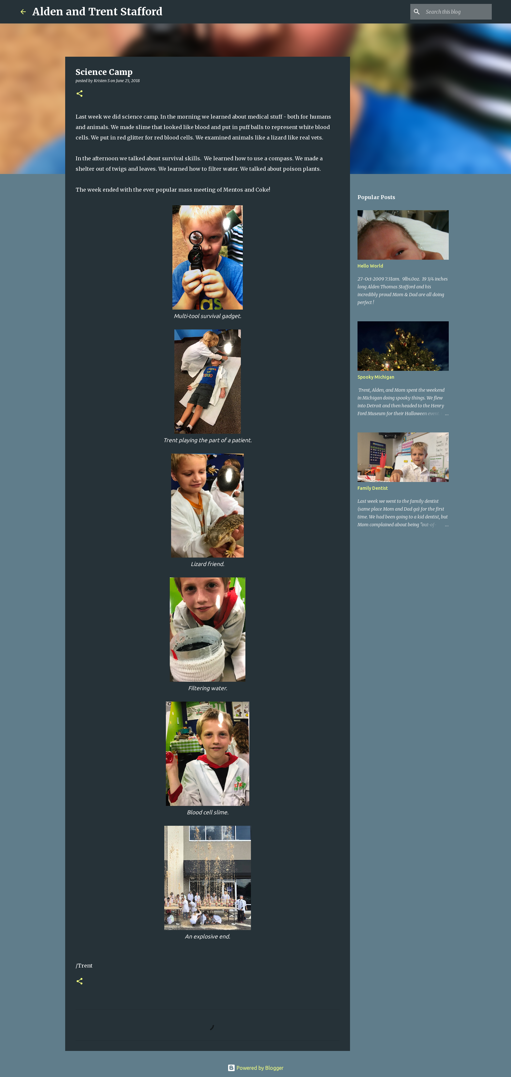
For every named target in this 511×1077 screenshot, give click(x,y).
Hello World (370, 266)
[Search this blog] (457, 12)
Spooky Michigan (376, 377)
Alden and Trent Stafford (97, 11)
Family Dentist (373, 488)
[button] (79, 94)
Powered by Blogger (255, 1068)
